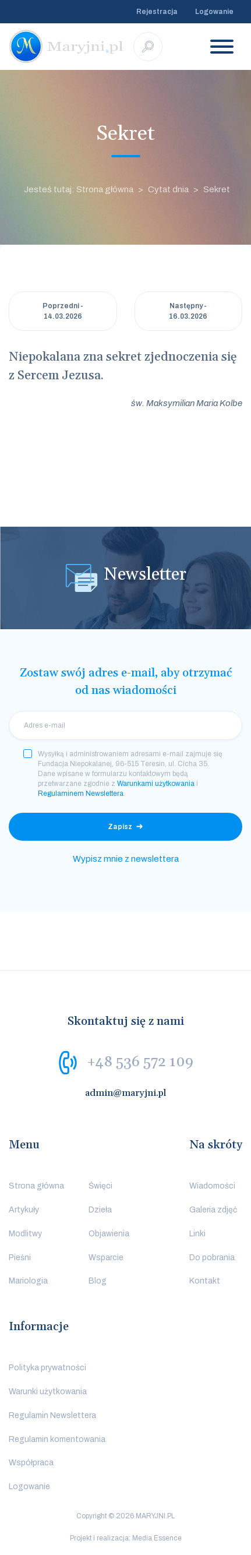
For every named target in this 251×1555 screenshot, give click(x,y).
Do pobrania (212, 1257)
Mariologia (28, 1281)
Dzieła (100, 1209)
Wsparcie (106, 1257)
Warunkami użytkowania (156, 784)
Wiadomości (212, 1186)
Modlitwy (25, 1233)
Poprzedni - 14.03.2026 (63, 311)
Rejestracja (157, 12)
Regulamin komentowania (57, 1439)
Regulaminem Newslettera (80, 793)
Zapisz (120, 827)
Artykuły (24, 1209)
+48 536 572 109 (140, 1062)
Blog (98, 1281)
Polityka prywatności (47, 1367)
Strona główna (36, 1186)
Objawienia (109, 1233)
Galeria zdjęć (213, 1209)
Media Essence (157, 1538)
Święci (100, 1186)
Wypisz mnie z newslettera (126, 858)
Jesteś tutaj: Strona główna (78, 189)
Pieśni (20, 1257)
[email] (125, 725)
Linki (197, 1233)
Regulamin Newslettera (52, 1415)
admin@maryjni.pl (126, 1093)
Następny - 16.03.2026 (188, 311)
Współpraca (31, 1462)
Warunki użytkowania (48, 1391)
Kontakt (204, 1281)
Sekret (216, 189)
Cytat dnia (168, 189)
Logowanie (214, 12)
